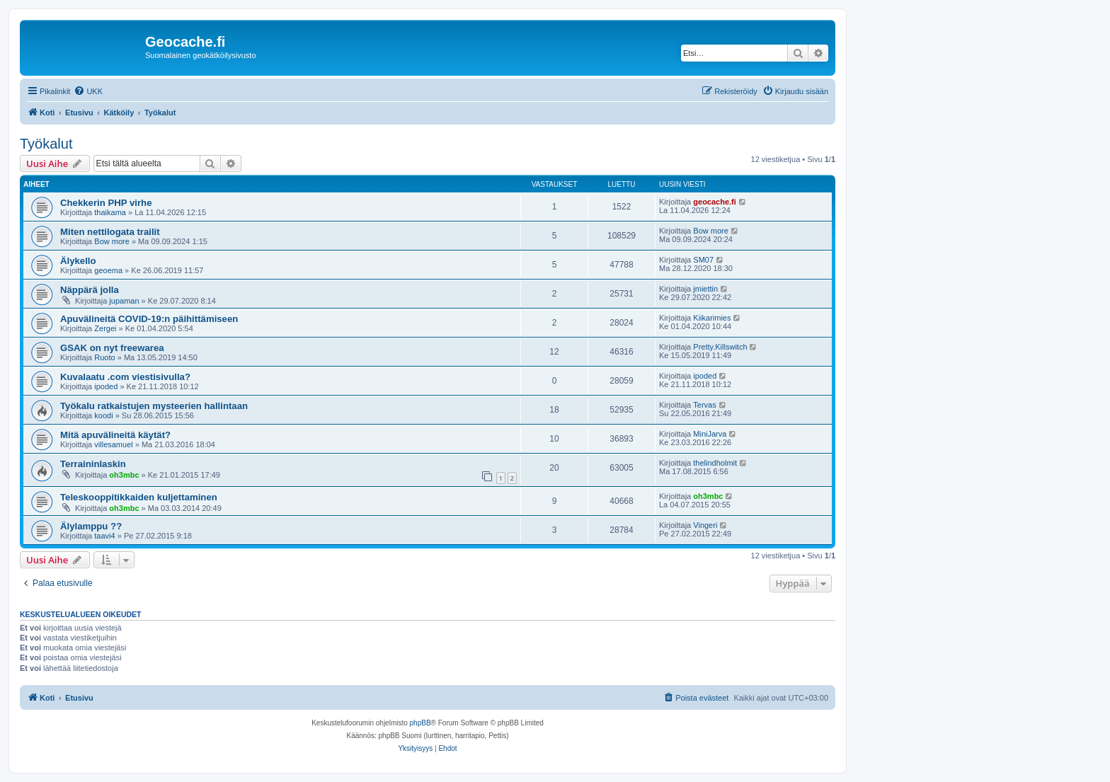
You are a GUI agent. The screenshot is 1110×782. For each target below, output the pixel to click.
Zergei (105, 328)
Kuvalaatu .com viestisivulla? (125, 377)
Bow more (112, 241)
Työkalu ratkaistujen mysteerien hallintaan (154, 406)
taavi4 (104, 535)
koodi (103, 415)
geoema (108, 270)
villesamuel (113, 444)
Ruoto (104, 357)
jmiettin (705, 288)
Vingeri (705, 525)
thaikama (110, 212)
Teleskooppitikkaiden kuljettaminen (138, 497)
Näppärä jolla (89, 289)
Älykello (78, 260)
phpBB (420, 723)
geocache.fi (714, 201)
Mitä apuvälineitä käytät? (115, 435)
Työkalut (46, 143)
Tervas (704, 405)
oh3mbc (124, 475)
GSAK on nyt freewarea (112, 348)
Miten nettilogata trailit (110, 231)
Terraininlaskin (93, 464)
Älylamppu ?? (91, 526)
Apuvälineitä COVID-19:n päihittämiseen (149, 319)
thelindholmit (715, 463)
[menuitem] (88, 91)
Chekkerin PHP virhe (106, 202)
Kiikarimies (712, 318)
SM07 (703, 259)
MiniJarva (709, 434)
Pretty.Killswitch (720, 347)
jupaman (124, 301)
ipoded (106, 386)
